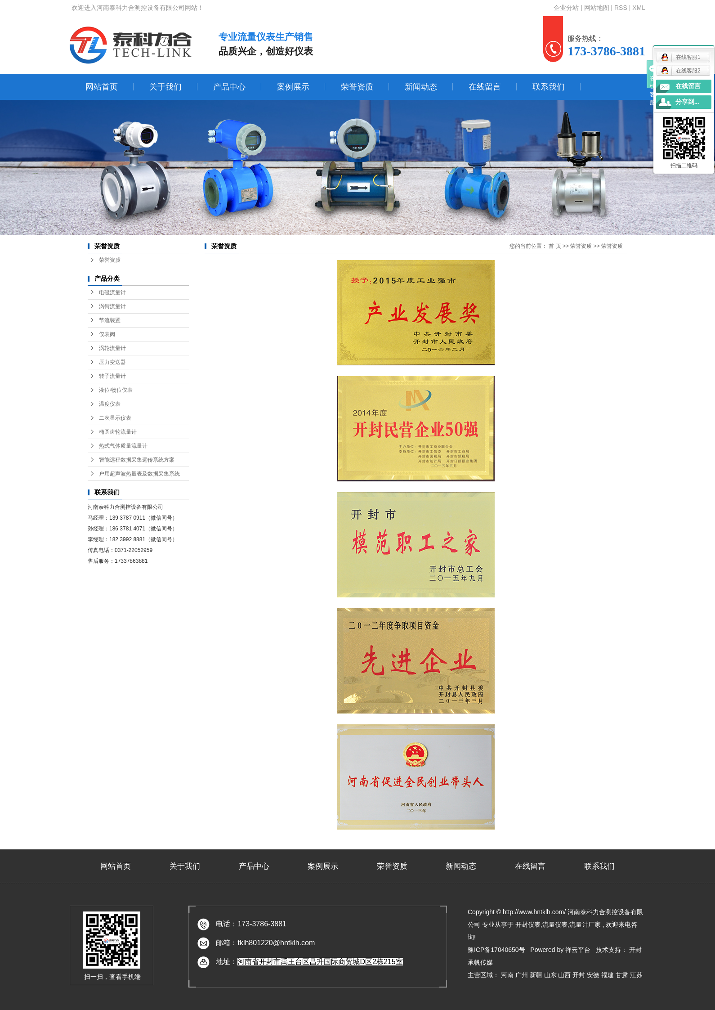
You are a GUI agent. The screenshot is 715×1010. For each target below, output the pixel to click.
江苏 (636, 975)
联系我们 (548, 86)
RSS (620, 7)
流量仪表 (555, 924)
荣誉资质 (357, 86)
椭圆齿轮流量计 (118, 432)
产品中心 (229, 86)
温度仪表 (110, 404)
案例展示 (293, 86)
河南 (508, 975)
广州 (522, 975)
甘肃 (623, 975)
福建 (608, 975)
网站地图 (597, 7)
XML (638, 7)
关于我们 (165, 86)
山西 (565, 975)
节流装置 (110, 320)
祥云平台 (577, 949)
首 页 (555, 246)
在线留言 (485, 86)
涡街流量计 (112, 306)
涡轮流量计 (112, 348)
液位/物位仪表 (116, 390)
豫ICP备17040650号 (496, 949)
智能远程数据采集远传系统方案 (136, 460)
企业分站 (566, 7)
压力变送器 (112, 362)
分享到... (687, 102)
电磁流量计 (112, 292)
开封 (579, 975)
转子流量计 (112, 376)
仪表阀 (107, 334)
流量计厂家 (585, 924)
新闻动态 (421, 86)
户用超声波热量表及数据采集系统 (139, 474)
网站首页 (101, 86)
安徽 (594, 975)
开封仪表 (528, 924)
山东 (551, 975)
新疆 (537, 975)
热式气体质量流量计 (123, 446)
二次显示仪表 (115, 418)
